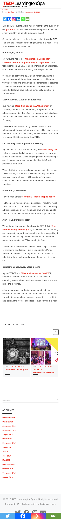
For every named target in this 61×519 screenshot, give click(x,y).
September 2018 (8, 430)
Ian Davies (9, 12)
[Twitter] (5, 19)
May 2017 (6, 460)
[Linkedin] (18, 19)
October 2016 (7, 469)
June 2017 (6, 456)
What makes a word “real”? (35, 273)
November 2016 (8, 464)
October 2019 (7, 422)
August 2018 (7, 434)
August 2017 (7, 447)
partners (10, 29)
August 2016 (7, 477)
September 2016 (8, 473)
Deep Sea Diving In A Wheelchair (32, 106)
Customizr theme (48, 504)
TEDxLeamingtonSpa (23, 499)
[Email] (27, 19)
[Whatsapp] (23, 19)
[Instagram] (14, 19)
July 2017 (6, 452)
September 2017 (8, 443)
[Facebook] (9, 19)
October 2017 (7, 439)
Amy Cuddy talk (49, 149)
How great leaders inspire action (38, 197)
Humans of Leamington (16, 369)
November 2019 (8, 417)
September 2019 (8, 426)
